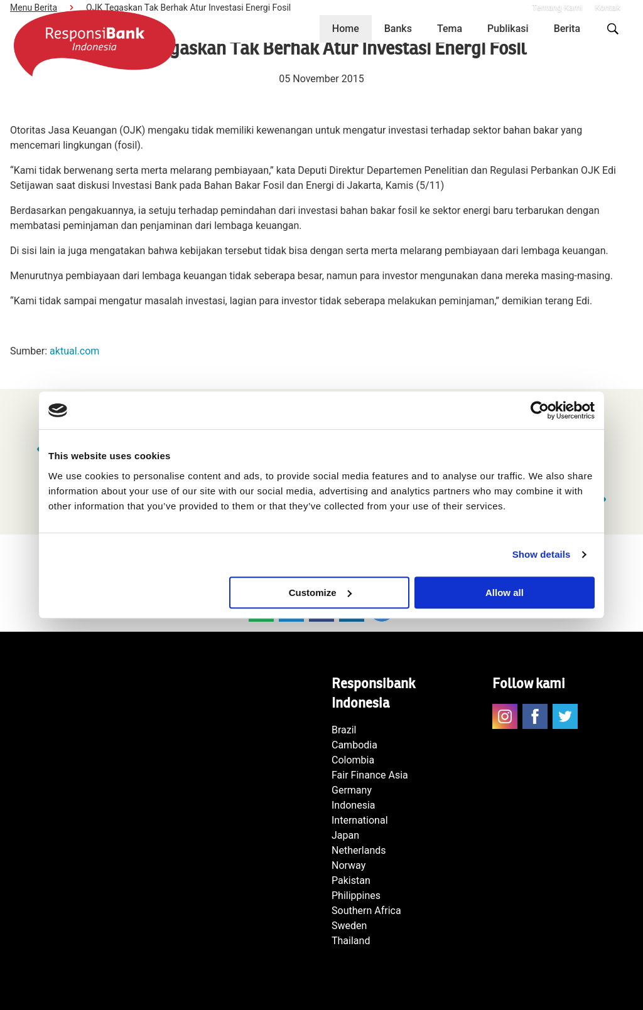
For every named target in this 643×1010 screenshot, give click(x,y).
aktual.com (74, 351)
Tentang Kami (557, 7)
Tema (449, 29)
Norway (348, 865)
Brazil (344, 730)
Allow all (504, 592)
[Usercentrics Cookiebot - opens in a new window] (540, 410)
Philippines (356, 895)
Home (345, 29)
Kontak (608, 7)
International (360, 820)
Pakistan (351, 880)
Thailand (351, 941)
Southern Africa (366, 911)
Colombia (353, 760)
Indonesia (354, 805)
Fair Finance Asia (370, 775)
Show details (541, 554)
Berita (567, 29)
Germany (352, 790)
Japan (345, 835)
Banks (398, 29)
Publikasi (508, 29)
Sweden (349, 926)
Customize (320, 592)
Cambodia (354, 745)
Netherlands (359, 850)
